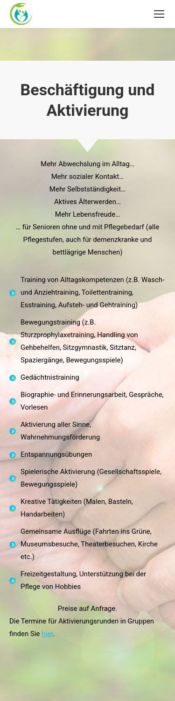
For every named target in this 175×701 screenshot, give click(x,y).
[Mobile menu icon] (159, 14)
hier (47, 634)
